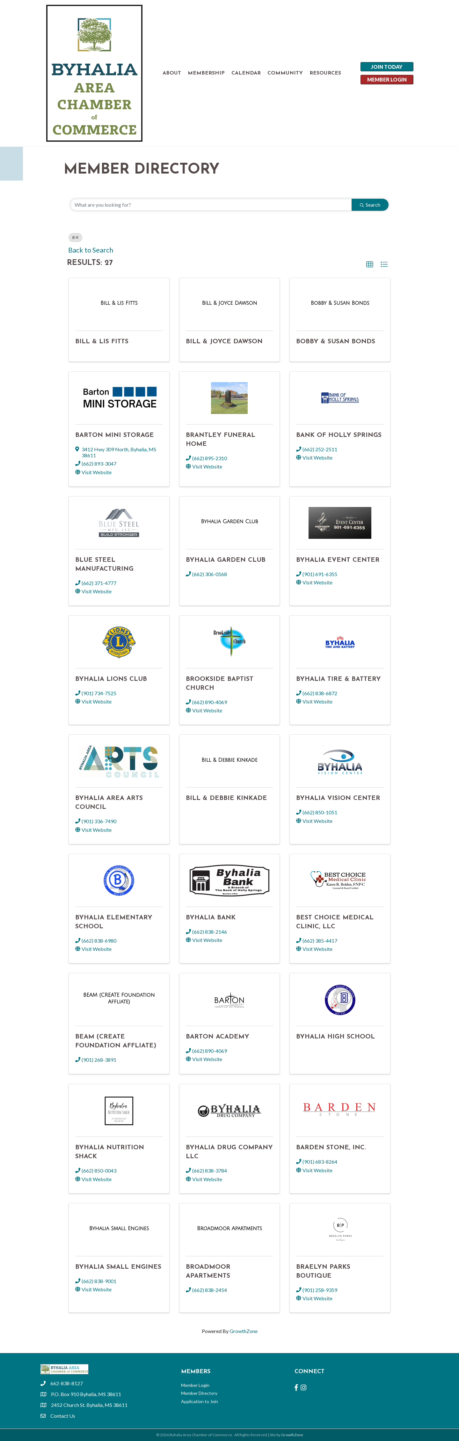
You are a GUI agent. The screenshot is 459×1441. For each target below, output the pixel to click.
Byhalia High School (335, 1037)
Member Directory (199, 1393)
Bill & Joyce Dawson (224, 342)
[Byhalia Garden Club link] (229, 521)
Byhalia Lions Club (111, 679)
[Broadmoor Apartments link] (229, 1228)
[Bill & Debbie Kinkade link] (229, 760)
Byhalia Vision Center (338, 798)
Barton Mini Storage (114, 435)
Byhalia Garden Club (226, 560)
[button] (369, 264)
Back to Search (90, 250)
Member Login (195, 1385)
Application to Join (199, 1401)
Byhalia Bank (211, 918)
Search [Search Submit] (370, 205)
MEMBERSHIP (206, 73)
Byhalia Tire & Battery (338, 679)
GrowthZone (243, 1331)
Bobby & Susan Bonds (335, 342)
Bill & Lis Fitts (101, 342)
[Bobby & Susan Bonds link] (340, 303)
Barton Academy (217, 1037)
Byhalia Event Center (338, 560)
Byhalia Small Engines (118, 1267)
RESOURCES (325, 73)
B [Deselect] (75, 237)
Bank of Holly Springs (339, 435)
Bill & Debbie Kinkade (226, 798)
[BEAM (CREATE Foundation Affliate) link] (119, 998)
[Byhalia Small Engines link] (119, 1228)
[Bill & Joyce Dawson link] (229, 303)
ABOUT (172, 73)
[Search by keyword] (211, 205)
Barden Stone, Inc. (331, 1148)
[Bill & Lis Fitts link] (118, 303)
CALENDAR (246, 73)
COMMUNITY (285, 73)
